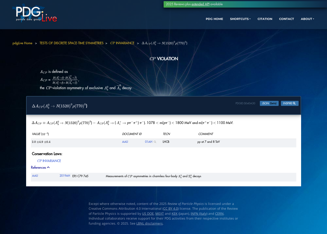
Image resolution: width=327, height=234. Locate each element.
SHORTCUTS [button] (217, 24)
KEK (175, 214)
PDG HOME (189, 24)
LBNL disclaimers (149, 224)
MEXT (159, 214)
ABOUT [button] (291, 24)
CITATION (245, 24)
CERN (219, 214)
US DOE (148, 214)
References (40, 169)
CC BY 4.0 (170, 210)
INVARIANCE (122, 43)
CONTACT (269, 24)
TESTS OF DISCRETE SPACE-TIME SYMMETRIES (72, 43)
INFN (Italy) (199, 214)
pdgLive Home (22, 43)
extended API (200, 4)
